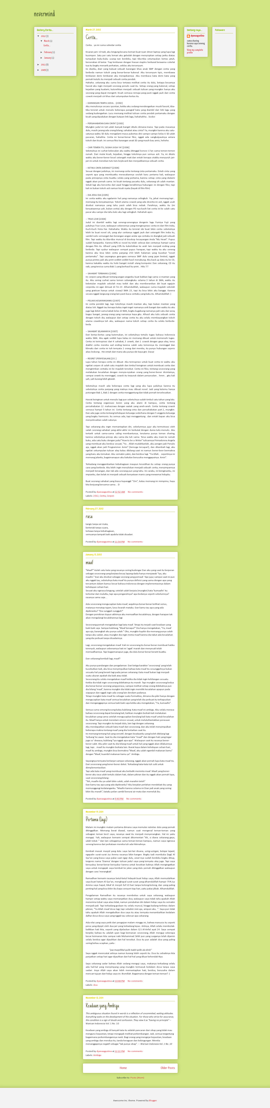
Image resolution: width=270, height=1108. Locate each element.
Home (123, 1068)
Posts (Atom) (137, 1078)
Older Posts (168, 1068)
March (47, 41)
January (48, 58)
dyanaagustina (197, 36)
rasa (89, 516)
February (48, 52)
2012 (96, 496)
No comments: (136, 492)
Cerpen (110, 496)
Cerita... (92, 37)
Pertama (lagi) (96, 820)
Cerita (103, 496)
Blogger (153, 1100)
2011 (43, 65)
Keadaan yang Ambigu (102, 1006)
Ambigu (97, 1055)
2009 (43, 70)
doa (95, 985)
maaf (89, 563)
